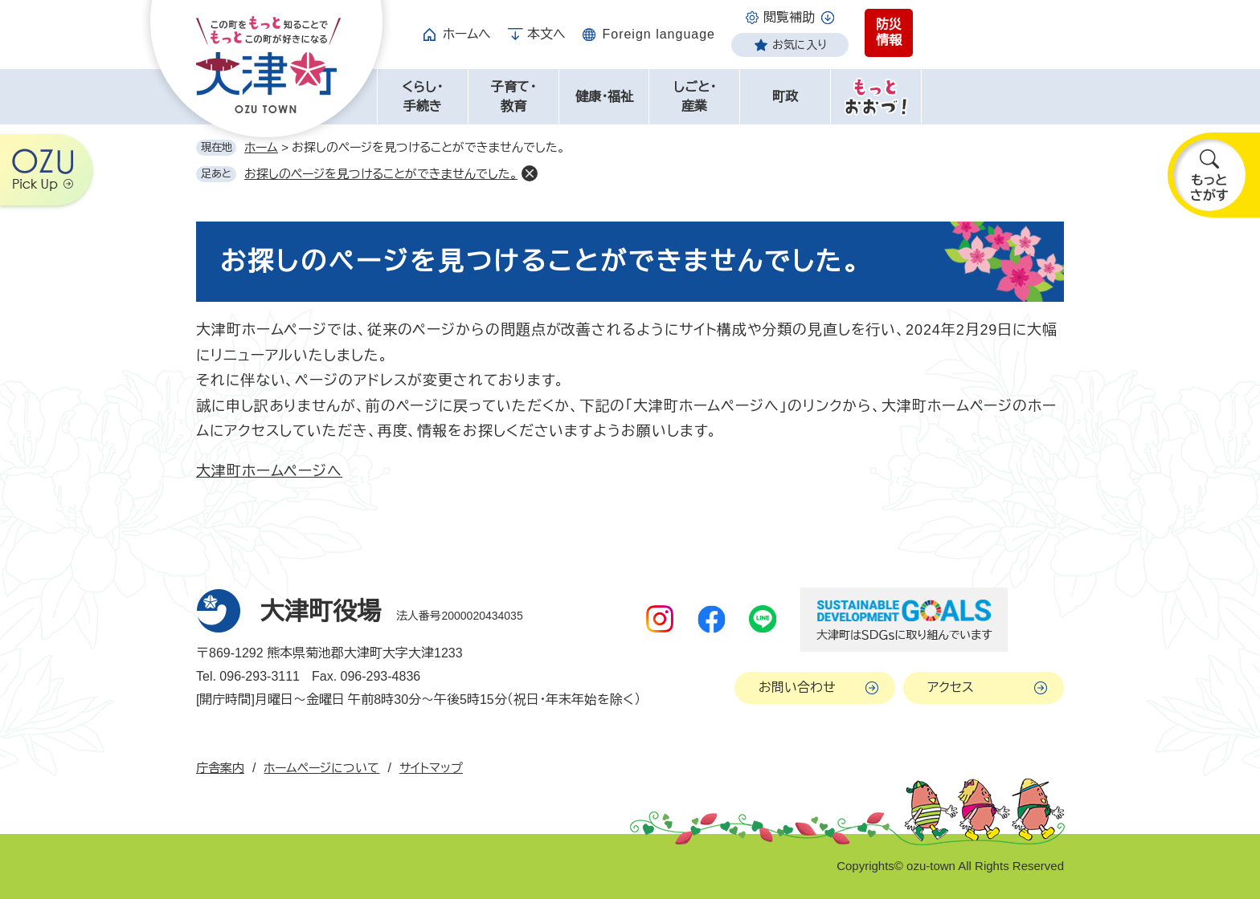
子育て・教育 (513, 96)
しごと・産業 (694, 96)
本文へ (546, 34)
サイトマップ (431, 768)
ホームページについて (321, 768)
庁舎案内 (220, 768)
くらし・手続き (422, 96)
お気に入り (799, 45)
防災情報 (889, 32)
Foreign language (658, 34)
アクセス (950, 687)
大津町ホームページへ (269, 471)
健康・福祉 (604, 97)
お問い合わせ (797, 687)
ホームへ (467, 34)
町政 (785, 97)
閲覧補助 (789, 17)
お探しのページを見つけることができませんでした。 (381, 174)
